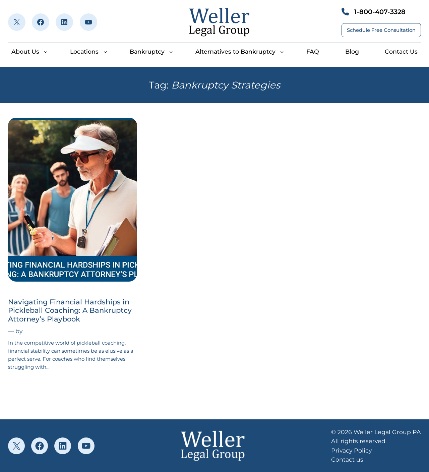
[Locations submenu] (105, 51)
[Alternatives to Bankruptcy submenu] (282, 51)
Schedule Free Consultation (381, 30)
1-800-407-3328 (380, 12)
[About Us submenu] (45, 51)
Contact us (347, 459)
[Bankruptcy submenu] (171, 51)
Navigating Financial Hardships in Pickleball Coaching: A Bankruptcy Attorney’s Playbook (70, 310)
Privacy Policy (351, 450)
